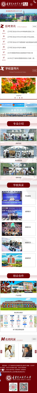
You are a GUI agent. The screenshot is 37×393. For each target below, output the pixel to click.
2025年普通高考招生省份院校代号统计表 (20, 53)
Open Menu (35, 4)
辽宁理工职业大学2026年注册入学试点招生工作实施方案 (22, 37)
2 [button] (17, 97)
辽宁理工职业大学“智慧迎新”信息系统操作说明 (22, 42)
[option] (18, 87)
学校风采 (18, 185)
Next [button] (35, 87)
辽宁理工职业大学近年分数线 (16, 47)
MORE (34, 26)
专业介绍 (18, 123)
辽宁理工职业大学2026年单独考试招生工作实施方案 (22, 31)
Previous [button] (1, 87)
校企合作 (18, 275)
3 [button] (19, 97)
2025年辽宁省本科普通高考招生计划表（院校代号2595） (22, 58)
